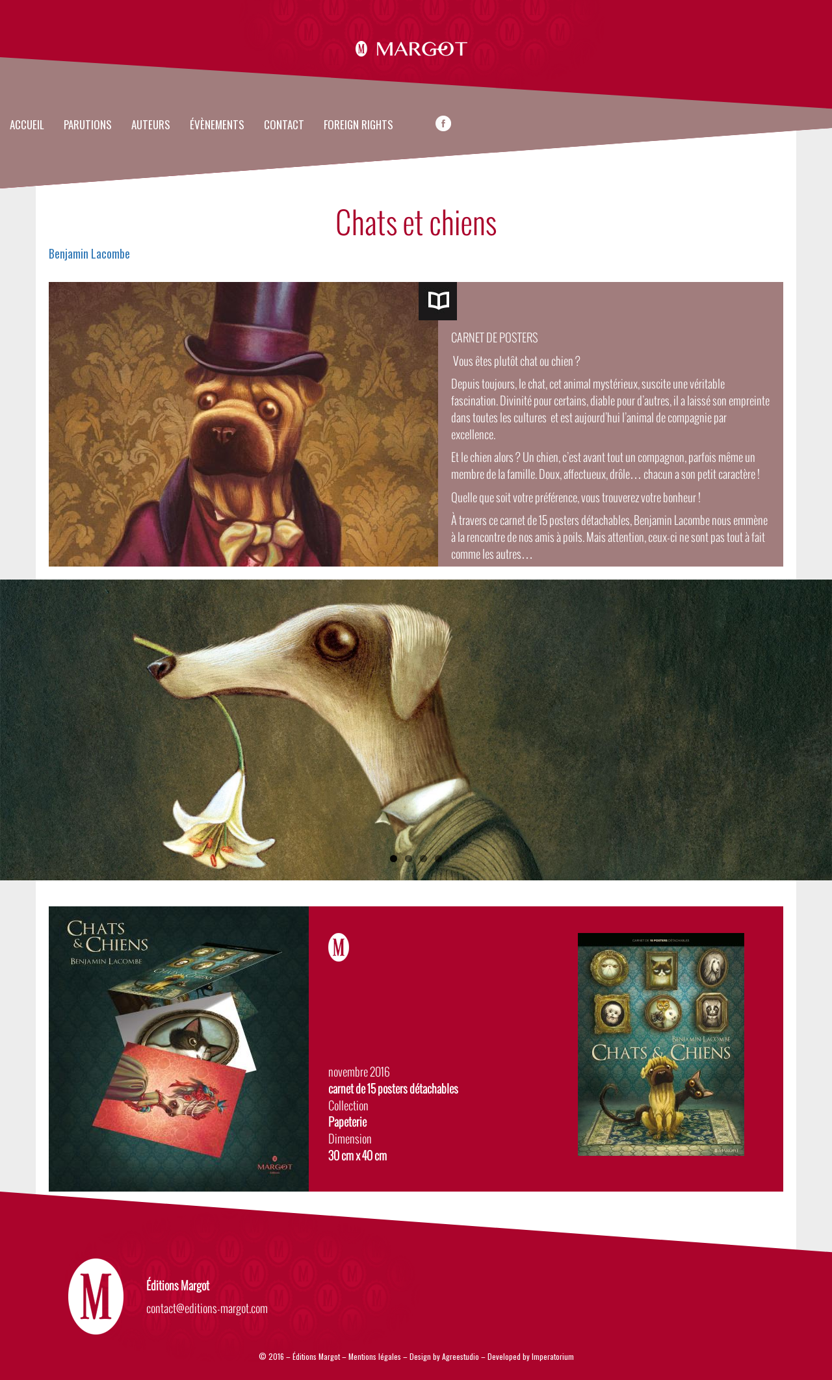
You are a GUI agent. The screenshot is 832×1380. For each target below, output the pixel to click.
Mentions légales (374, 1356)
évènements (217, 125)
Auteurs (150, 125)
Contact (284, 125)
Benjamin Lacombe (89, 253)
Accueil (27, 125)
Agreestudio (461, 1356)
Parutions (88, 125)
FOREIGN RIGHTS (358, 125)
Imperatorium (553, 1356)
